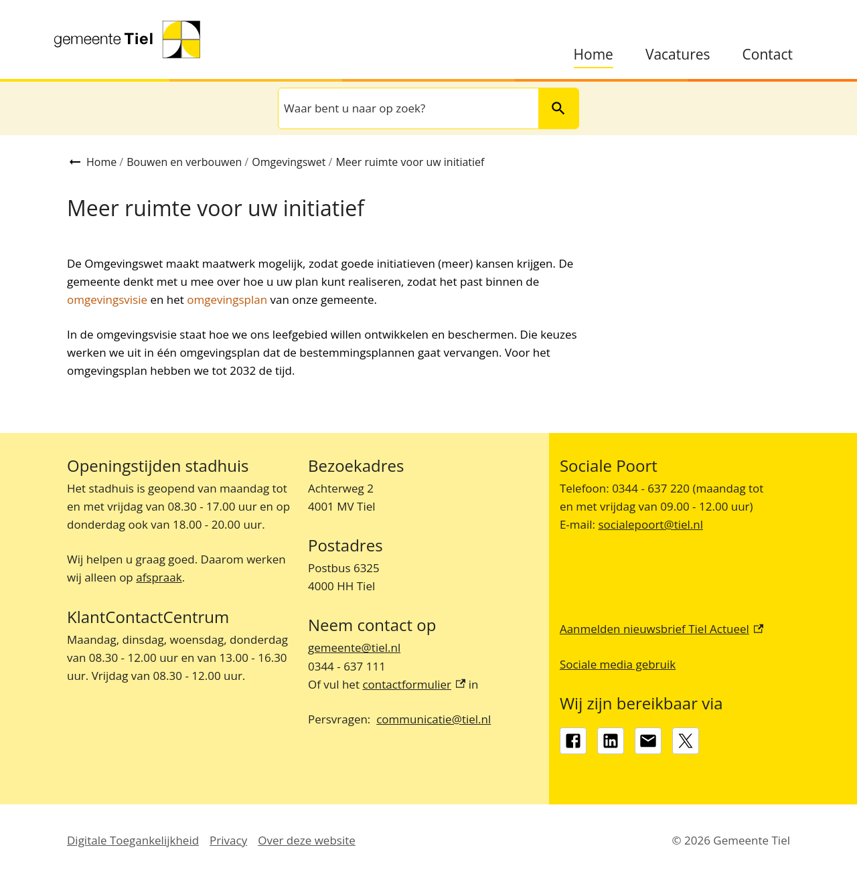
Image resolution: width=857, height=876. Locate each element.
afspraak (158, 577)
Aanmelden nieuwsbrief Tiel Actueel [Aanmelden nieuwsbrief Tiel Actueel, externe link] (661, 628)
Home (593, 55)
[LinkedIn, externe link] (610, 740)
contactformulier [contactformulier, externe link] (413, 684)
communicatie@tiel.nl (433, 719)
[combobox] (407, 108)
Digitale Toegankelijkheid (133, 840)
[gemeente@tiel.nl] (648, 740)
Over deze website (307, 840)
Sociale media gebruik (618, 664)
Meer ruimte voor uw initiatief (409, 162)
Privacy (228, 840)
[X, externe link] (685, 740)
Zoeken (552, 108)
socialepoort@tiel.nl (650, 524)
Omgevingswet (288, 162)
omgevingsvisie (107, 299)
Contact (768, 55)
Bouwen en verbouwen (184, 162)
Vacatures (677, 55)
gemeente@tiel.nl (354, 647)
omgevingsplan (227, 299)
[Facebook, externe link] (573, 740)
